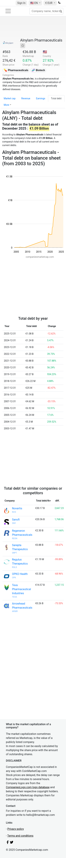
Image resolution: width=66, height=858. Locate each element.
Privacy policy (15, 829)
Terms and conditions (20, 835)
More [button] (6, 105)
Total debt (56, 98)
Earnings (40, 98)
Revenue (25, 98)
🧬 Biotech (38, 70)
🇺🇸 (34, 3)
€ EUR (49, 3)
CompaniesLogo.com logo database (27, 787)
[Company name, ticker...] (46, 11)
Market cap (10, 98)
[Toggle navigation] (8, 11)
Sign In (21, 3)
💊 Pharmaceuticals (16, 70)
